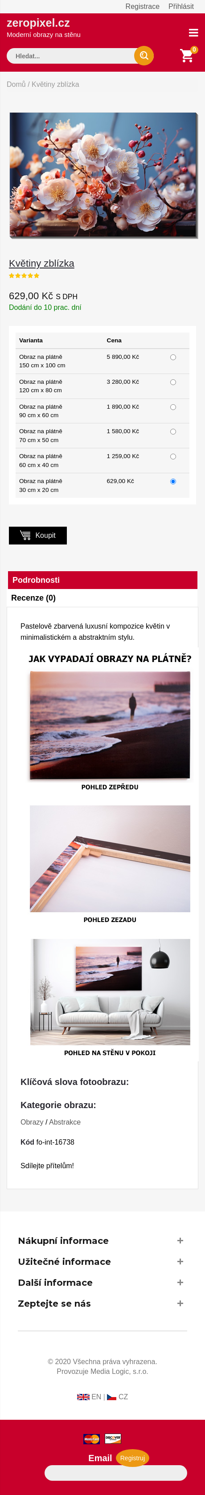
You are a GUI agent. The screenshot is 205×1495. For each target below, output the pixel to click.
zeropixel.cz (44, 27)
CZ (123, 1397)
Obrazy (32, 1122)
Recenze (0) (33, 597)
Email (100, 1458)
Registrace (143, 6)
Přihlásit (181, 6)
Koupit (38, 535)
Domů (16, 84)
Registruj (132, 1458)
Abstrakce (65, 1122)
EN (96, 1397)
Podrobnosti (36, 580)
